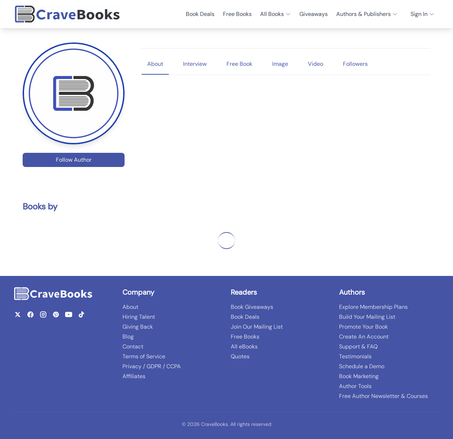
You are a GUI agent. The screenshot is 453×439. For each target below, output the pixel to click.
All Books (275, 14)
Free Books (237, 14)
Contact (132, 346)
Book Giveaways (252, 307)
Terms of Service (143, 356)
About (130, 307)
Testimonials (355, 356)
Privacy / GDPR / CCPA (151, 366)
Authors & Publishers (367, 14)
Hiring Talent (138, 316)
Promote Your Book (363, 326)
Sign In (423, 14)
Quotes (240, 356)
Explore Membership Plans (373, 307)
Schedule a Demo (361, 366)
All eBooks (244, 346)
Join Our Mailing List (257, 326)
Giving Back (137, 326)
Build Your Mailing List (367, 316)
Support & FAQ (358, 346)
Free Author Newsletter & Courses (383, 396)
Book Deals (200, 14)
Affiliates (133, 376)
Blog (128, 336)
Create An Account (364, 336)
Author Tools (355, 386)
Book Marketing (359, 376)
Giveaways (313, 14)
